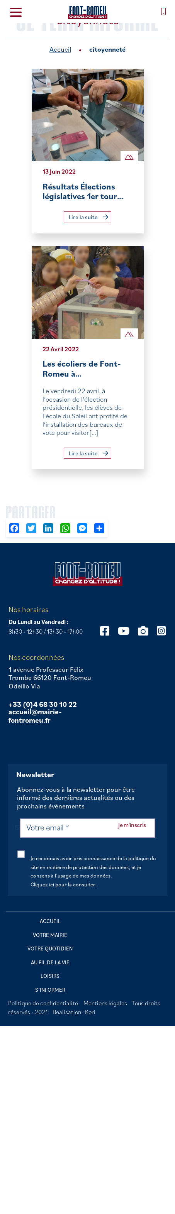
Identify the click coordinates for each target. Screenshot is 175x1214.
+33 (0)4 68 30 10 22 (42, 704)
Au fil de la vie (50, 962)
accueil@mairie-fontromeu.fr (35, 716)
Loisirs (50, 975)
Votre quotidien (50, 948)
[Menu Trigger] (16, 11)
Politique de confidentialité (43, 1003)
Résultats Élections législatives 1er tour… (82, 191)
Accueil (60, 49)
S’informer (50, 989)
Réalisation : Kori (74, 1012)
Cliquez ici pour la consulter (63, 884)
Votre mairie (50, 935)
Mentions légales (105, 1003)
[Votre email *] (87, 828)
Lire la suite (88, 217)
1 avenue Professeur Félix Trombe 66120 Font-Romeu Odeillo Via (49, 677)
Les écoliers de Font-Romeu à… (81, 368)
